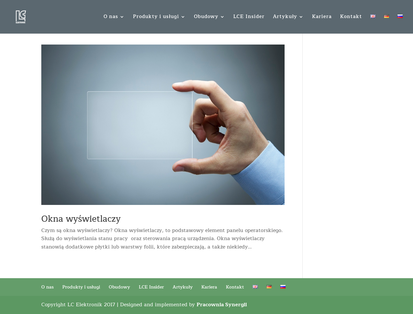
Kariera (322, 18)
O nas (111, 18)
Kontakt (351, 18)
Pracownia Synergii (221, 304)
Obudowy (206, 18)
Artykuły (285, 18)
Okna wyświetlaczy (81, 219)
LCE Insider (249, 18)
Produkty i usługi (156, 18)
